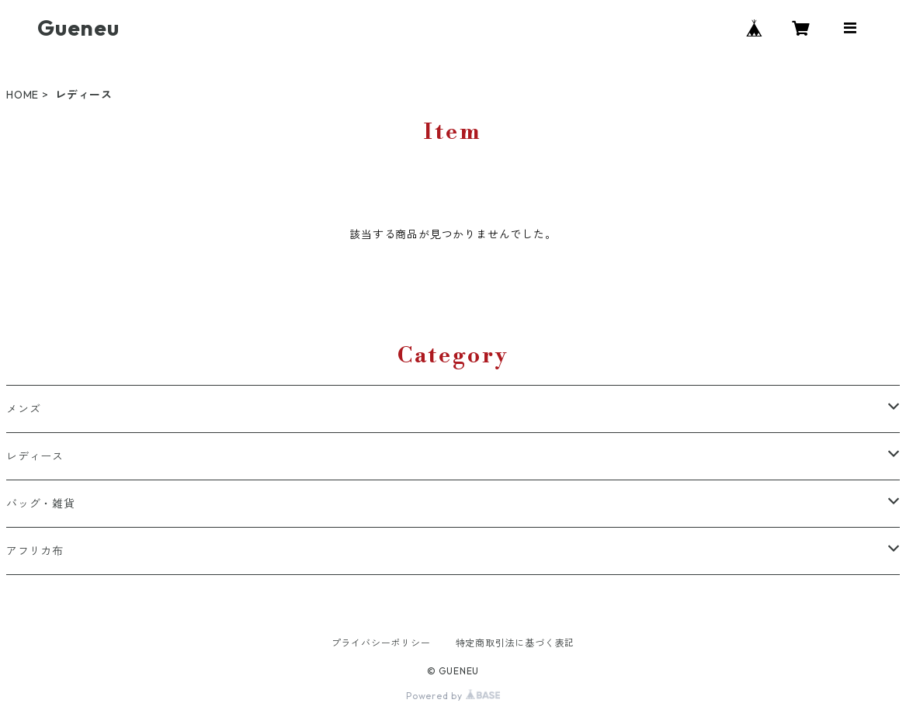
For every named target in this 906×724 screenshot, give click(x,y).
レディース (35, 456)
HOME (22, 95)
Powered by (453, 695)
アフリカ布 (35, 551)
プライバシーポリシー (381, 643)
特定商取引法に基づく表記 (515, 643)
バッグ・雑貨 (40, 504)
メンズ (23, 409)
